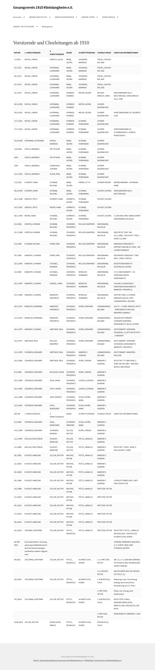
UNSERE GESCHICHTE (38, 17)
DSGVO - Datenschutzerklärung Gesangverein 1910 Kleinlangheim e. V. (58, 660)
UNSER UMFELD (108, 17)
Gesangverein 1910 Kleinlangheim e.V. (43, 7)
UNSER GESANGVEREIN (64, 17)
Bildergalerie (47, 26)
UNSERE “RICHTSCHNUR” (24, 26)
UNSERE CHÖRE (88, 17)
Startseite (17, 17)
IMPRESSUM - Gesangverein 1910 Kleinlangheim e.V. (103, 660)
